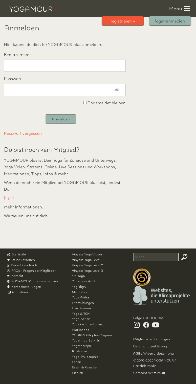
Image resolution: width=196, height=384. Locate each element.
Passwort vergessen (23, 133)
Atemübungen (83, 302)
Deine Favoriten (23, 259)
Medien (77, 372)
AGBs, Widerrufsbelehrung (153, 353)
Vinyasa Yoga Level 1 (87, 259)
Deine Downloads (24, 265)
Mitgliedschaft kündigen (151, 339)
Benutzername (18, 55)
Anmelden (20, 292)
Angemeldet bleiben (104, 103)
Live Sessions (81, 308)
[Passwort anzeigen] (117, 90)
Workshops (80, 329)
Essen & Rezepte (84, 367)
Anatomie (79, 351)
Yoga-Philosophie (85, 356)
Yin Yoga (78, 275)
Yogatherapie (82, 345)
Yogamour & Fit (83, 281)
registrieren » (123, 21)
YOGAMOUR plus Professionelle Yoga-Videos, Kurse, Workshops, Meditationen (33, 9)
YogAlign (79, 286)
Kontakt (17, 275)
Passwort (13, 79)
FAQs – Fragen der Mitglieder (33, 270)
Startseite (19, 254)
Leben (76, 362)
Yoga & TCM (81, 313)
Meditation (80, 292)
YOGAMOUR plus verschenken (34, 281)
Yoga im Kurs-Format (88, 324)
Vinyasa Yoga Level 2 (87, 265)
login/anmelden (170, 21)
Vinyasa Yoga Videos (87, 254)
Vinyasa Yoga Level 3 (87, 270)
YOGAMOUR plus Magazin (92, 335)
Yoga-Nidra (80, 297)
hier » (9, 198)
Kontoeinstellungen (26, 286)
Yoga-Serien (81, 318)
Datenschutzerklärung (150, 346)
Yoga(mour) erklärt (86, 340)
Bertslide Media (144, 365)
